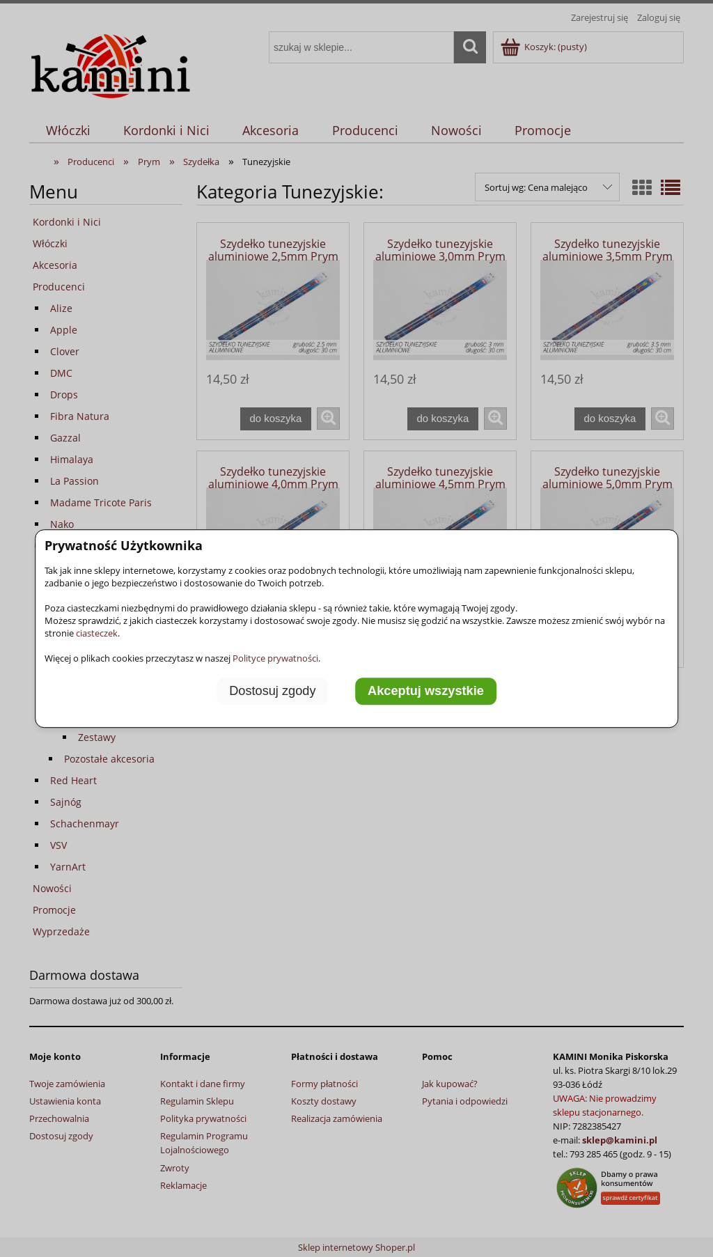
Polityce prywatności (275, 658)
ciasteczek (97, 633)
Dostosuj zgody (272, 691)
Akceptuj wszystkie (426, 691)
